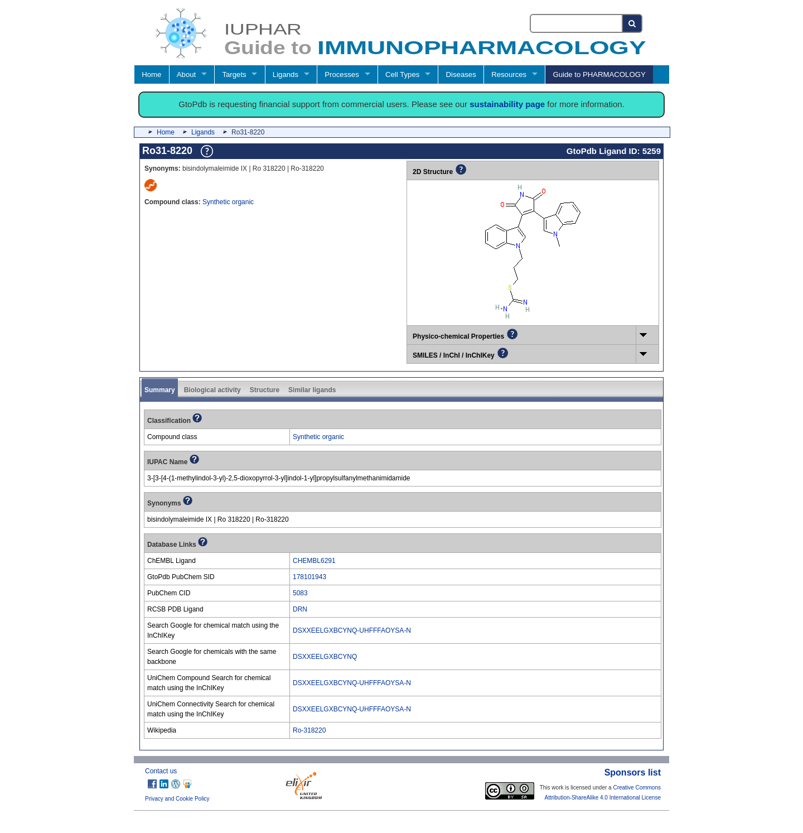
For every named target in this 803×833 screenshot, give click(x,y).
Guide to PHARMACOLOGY (599, 74)
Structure (264, 390)
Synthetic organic (228, 202)
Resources (508, 74)
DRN (300, 609)
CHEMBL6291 (314, 561)
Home (151, 74)
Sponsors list (632, 772)
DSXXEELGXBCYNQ (325, 657)
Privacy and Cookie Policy (177, 799)
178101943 (309, 577)
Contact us (161, 771)
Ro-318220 (309, 730)
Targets (234, 74)
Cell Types (402, 74)
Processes (342, 74)
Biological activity (212, 390)
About (186, 74)
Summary (159, 390)
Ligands (285, 74)
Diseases (461, 74)
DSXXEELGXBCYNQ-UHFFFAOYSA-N (352, 630)
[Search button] (632, 23)
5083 (300, 593)
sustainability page (507, 104)
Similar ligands (312, 390)
